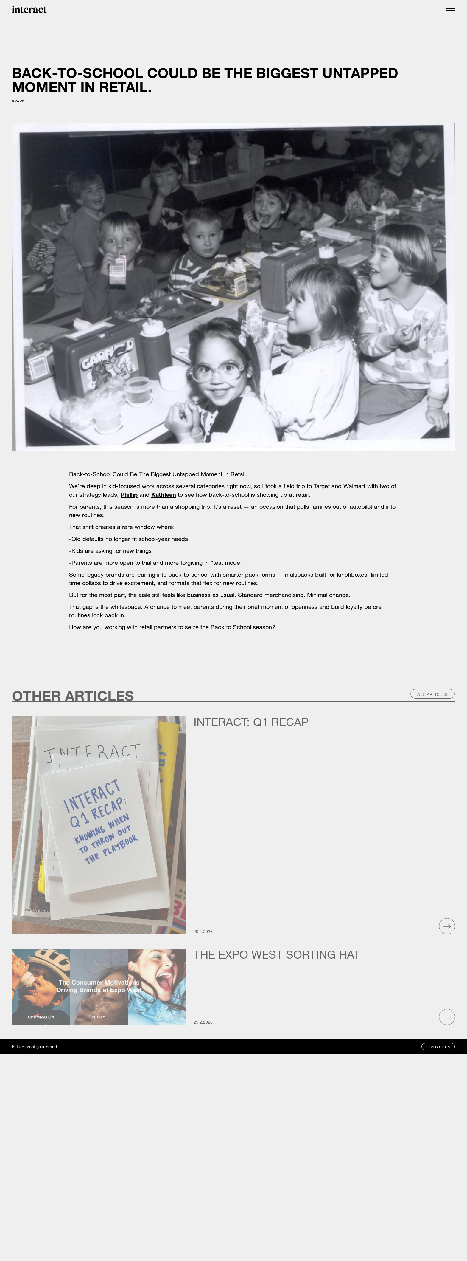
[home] (29, 9)
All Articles (432, 694)
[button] (450, 9)
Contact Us (438, 1047)
